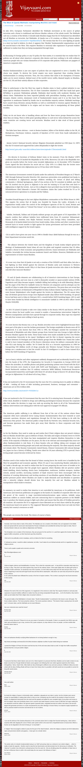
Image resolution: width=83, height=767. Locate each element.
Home (5, 19)
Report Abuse (73, 555)
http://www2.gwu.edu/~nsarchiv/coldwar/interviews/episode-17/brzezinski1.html (35, 149)
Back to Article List (74, 23)
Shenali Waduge (9, 25)
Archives (51, 763)
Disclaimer (44, 763)
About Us (36, 763)
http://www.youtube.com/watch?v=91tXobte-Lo (20, 391)
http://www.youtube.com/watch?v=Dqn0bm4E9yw (22, 41)
